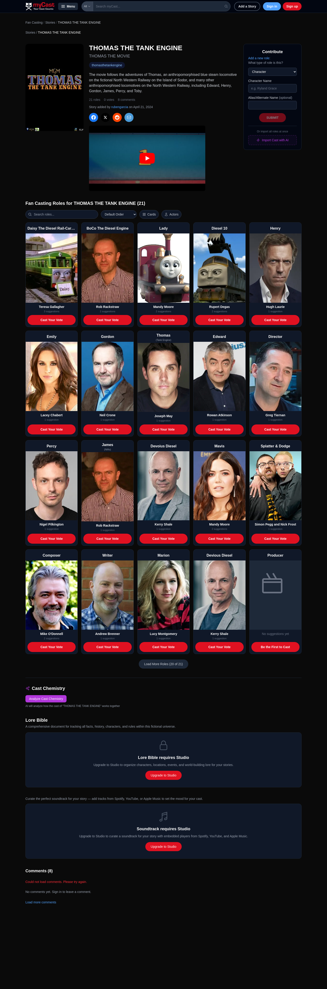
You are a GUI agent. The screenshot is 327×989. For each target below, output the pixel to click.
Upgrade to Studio (163, 775)
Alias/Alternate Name (270, 97)
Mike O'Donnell (51, 634)
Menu (68, 6)
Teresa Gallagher (51, 307)
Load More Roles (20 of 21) (163, 664)
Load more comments (40, 902)
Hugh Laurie (275, 307)
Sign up (292, 6)
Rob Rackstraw (107, 307)
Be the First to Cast (275, 647)
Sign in (272, 6)
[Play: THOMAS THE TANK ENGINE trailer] (147, 158)
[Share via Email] (129, 117)
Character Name (260, 81)
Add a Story (247, 6)
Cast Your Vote (51, 320)
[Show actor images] (171, 214)
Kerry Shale (163, 524)
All (87, 6)
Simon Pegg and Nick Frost (275, 524)
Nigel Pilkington (52, 524)
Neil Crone (108, 415)
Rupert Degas (219, 307)
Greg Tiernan (275, 415)
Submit (272, 117)
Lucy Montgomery (163, 634)
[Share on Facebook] (93, 117)
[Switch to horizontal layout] (149, 214)
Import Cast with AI (272, 140)
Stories (50, 22)
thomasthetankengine (107, 65)
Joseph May (163, 416)
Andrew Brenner (107, 634)
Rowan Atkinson (219, 415)
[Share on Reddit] (117, 117)
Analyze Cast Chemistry (46, 699)
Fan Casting (33, 22)
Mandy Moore (163, 307)
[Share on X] (105, 117)
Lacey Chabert (51, 415)
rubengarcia (119, 107)
